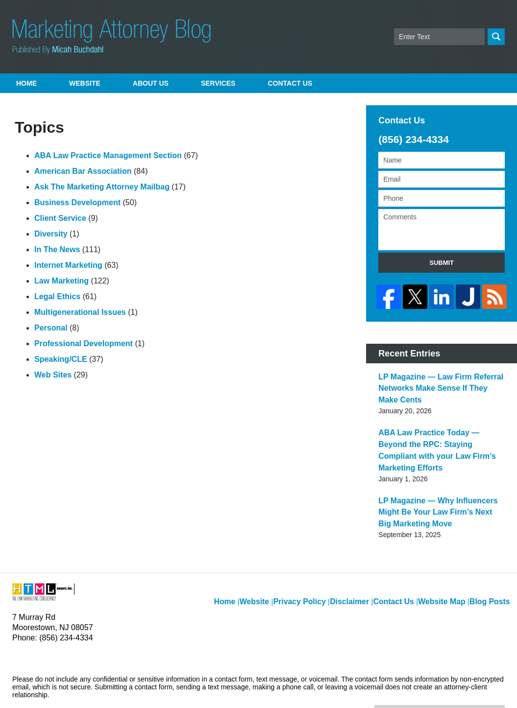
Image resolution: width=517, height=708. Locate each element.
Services (218, 83)
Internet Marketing (68, 265)
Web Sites (53, 375)
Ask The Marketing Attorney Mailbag (102, 187)
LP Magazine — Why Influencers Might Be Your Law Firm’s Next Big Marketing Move (441, 486)
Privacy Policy (314, 566)
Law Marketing (61, 281)
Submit (441, 262)
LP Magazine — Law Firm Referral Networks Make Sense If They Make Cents (435, 382)
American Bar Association (83, 171)
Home (26, 83)
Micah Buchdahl (117, 687)
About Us (151, 83)
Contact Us (401, 566)
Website (84, 83)
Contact (290, 83)
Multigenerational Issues (80, 312)
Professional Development (83, 343)
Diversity (51, 234)
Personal (51, 328)
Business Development (77, 202)
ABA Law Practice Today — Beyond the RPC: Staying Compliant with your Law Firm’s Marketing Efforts (440, 434)
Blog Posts (491, 566)
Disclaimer (359, 566)
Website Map (446, 566)
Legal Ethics (57, 296)
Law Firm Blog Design (458, 688)
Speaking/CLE (60, 359)
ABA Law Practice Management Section (108, 155)
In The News (57, 249)
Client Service (60, 218)
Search (496, 36)
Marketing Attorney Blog (111, 36)
